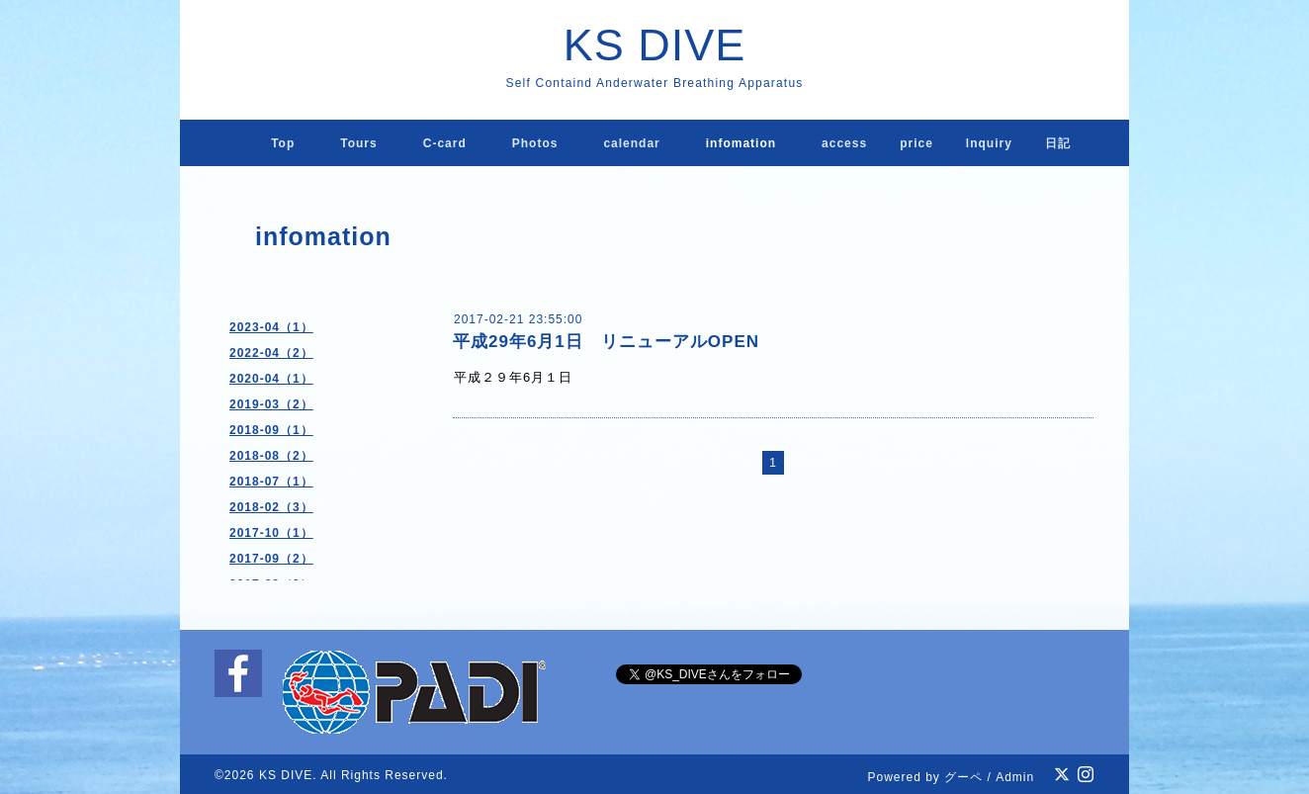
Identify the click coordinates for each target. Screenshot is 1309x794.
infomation (741, 143)
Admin (1015, 777)
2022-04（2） (271, 353)
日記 (1058, 143)
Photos (535, 143)
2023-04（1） (271, 327)
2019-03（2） (271, 404)
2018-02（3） (271, 507)
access (844, 143)
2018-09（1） (271, 430)
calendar (631, 143)
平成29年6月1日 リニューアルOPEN (606, 341)
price (916, 143)
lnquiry (989, 143)
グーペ (963, 777)
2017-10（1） (271, 533)
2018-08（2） (271, 456)
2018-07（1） (271, 481)
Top (282, 143)
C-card (445, 143)
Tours (358, 143)
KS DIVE (655, 45)
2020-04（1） (271, 379)
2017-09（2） (271, 559)
